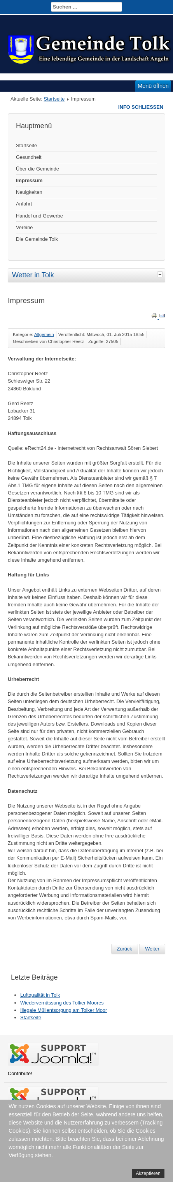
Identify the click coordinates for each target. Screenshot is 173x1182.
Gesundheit (28, 157)
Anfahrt (24, 204)
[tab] (161, 274)
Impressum (29, 180)
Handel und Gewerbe (39, 216)
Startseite (54, 99)
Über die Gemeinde (37, 169)
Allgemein (44, 334)
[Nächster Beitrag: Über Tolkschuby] (152, 949)
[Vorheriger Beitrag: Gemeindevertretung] (124, 949)
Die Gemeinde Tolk (37, 239)
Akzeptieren (148, 1173)
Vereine (24, 227)
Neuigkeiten (29, 192)
